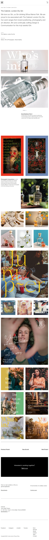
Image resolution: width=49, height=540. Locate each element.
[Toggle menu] (47, 2)
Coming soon (33, 490)
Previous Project (5, 449)
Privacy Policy (16, 536)
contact (35, 536)
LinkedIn (19, 528)
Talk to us (24, 468)
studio (34, 531)
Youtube (26, 528)
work (34, 528)
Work (5, 7)
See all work (25, 449)
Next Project (45, 449)
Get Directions (5, 511)
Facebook (3, 528)
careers (35, 532)
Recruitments (4, 490)
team (34, 534)
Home (2, 7)
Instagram (11, 528)
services (35, 529)
